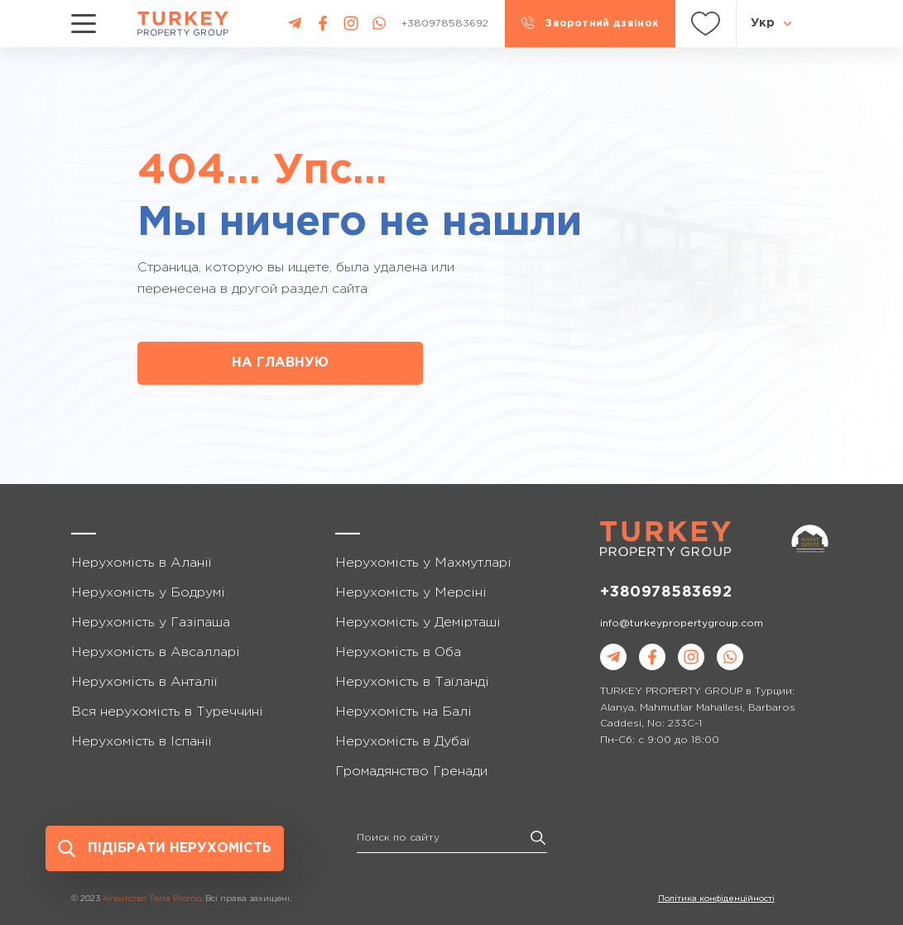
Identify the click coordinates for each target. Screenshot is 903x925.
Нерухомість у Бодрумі (148, 593)
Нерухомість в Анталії (144, 682)
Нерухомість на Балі (403, 712)
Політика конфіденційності (716, 899)
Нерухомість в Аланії (141, 563)
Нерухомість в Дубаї (402, 742)
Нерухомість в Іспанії (141, 742)
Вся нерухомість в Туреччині (167, 712)
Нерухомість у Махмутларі (423, 563)
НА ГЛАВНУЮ (280, 363)
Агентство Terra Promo (152, 899)
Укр (763, 23)
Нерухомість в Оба (398, 652)
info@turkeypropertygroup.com (681, 623)
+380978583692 (666, 592)
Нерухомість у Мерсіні (411, 593)
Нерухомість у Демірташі (418, 622)
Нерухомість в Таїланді (412, 682)
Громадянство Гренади (411, 771)
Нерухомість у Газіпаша (150, 622)
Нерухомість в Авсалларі (155, 652)
